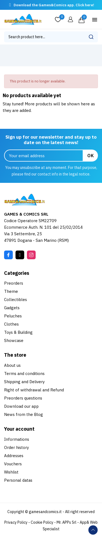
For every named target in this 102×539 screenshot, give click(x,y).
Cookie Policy (42, 522)
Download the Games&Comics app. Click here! (54, 5)
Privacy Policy (15, 522)
